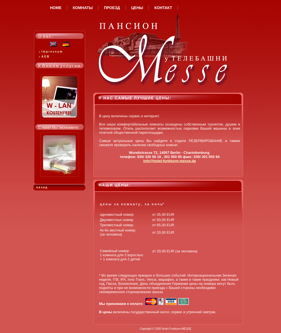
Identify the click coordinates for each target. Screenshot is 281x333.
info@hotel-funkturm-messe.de (169, 161)
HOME (55, 8)
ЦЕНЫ (137, 8)
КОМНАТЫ (83, 8)
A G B (45, 56)
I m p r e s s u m (51, 51)
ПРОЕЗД (112, 8)
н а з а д (41, 187)
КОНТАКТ (163, 8)
